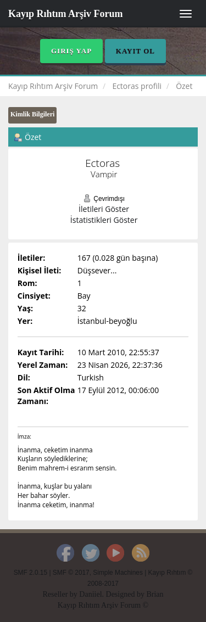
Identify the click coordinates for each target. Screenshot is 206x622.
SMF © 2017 (71, 572)
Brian (154, 594)
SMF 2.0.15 (30, 572)
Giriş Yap (71, 51)
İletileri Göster (104, 209)
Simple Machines (118, 572)
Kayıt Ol (135, 51)
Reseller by (60, 594)
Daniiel (90, 594)
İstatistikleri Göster (104, 220)
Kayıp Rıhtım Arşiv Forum (65, 13)
